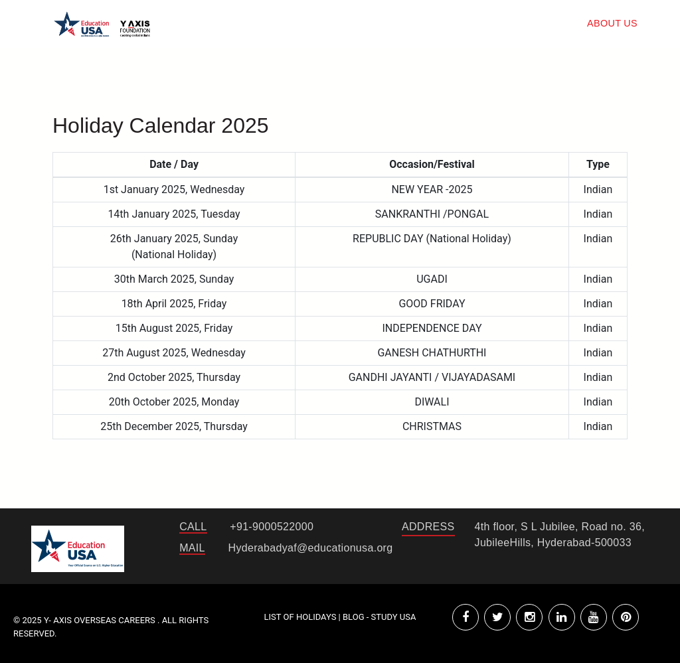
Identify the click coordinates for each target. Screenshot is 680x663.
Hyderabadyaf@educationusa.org (310, 547)
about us (612, 23)
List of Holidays (301, 617)
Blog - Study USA (379, 617)
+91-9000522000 (271, 526)
